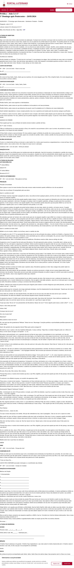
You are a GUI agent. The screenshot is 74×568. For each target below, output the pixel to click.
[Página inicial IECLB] (4, 3)
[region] (37, 562)
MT (24, 30)
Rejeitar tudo (56, 563)
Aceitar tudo (67, 563)
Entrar (69, 4)
